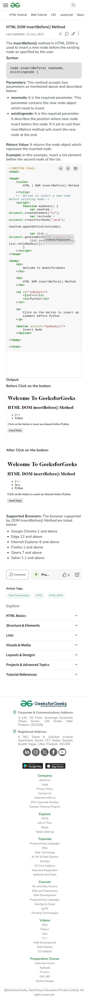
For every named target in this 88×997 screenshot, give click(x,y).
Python (45, 929)
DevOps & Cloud (45, 904)
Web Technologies (19, 595)
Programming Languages (45, 843)
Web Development (45, 895)
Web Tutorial (39, 15)
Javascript (66, 15)
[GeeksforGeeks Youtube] (61, 752)
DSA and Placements (45, 891)
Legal (45, 784)
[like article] (66, 575)
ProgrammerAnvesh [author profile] (45, 574)
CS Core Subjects (45, 866)
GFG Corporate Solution (45, 802)
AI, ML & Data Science (45, 857)
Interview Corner (45, 963)
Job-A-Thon (45, 823)
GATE (44, 909)
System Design (45, 981)
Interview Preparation (45, 870)
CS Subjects (45, 951)
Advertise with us (45, 798)
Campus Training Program (44, 807)
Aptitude (45, 968)
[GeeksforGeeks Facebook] (53, 752)
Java (44, 933)
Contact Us (44, 793)
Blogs (44, 827)
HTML (39, 595)
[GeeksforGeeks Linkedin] (26, 752)
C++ (44, 938)
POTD (45, 818)
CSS (53, 15)
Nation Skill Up (45, 832)
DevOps (45, 861)
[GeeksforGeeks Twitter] (44, 752)
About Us (44, 780)
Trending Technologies (44, 913)
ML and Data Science (44, 886)
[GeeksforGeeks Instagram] (35, 752)
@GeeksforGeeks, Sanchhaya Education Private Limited (41, 990)
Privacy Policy (45, 789)
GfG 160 (45, 976)
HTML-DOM (56, 595)
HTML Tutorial (18, 15)
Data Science (44, 947)
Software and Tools (45, 874)
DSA (44, 848)
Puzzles (44, 972)
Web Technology (45, 852)
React (80, 15)
